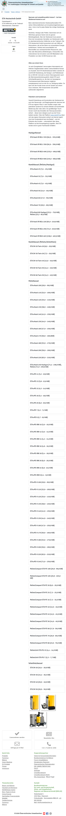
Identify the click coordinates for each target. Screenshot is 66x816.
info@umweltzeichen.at (44, 802)
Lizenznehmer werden (17, 737)
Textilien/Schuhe (7, 800)
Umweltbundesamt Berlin (42, 775)
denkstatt (37, 770)
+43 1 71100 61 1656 (49, 748)
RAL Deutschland (39, 777)
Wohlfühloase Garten (8, 790)
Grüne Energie (6, 794)
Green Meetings (7, 762)
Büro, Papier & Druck (8, 792)
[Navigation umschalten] (3, 9)
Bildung (4, 760)
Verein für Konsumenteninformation (45, 756)
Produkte (7, 12)
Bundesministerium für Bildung (43, 758)
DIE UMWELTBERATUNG (42, 766)
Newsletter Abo (49, 738)
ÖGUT (36, 768)
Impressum (5, 768)
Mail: (35, 802)
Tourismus (5, 758)
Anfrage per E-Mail (17, 748)
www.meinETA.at (56, 115)
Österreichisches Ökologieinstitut (44, 764)
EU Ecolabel (6, 764)
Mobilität (4, 798)
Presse (4, 766)
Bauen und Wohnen (8, 785)
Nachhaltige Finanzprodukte (11, 796)
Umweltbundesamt (40, 772)
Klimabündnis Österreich (41, 762)
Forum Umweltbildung (41, 760)
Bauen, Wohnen (15, 12)
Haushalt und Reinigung (9, 787)
